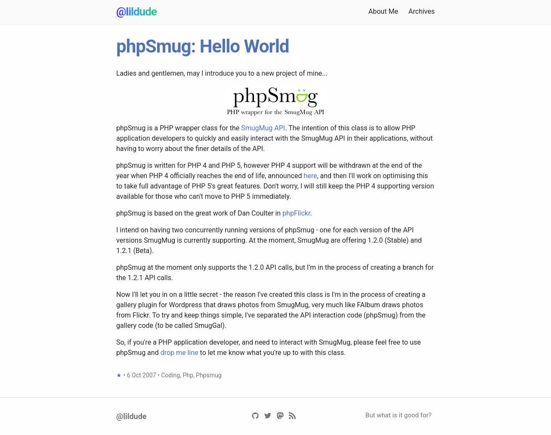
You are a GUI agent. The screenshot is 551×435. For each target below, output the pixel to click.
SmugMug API (263, 128)
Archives (422, 11)
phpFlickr (296, 213)
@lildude (136, 11)
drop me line (179, 353)
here (310, 176)
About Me (383, 11)
